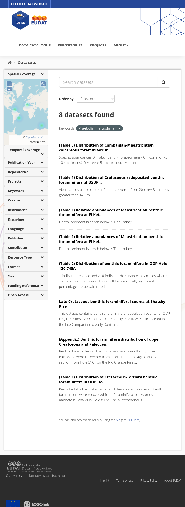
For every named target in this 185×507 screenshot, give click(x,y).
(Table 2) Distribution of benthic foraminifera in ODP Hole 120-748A (113, 266)
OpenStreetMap (36, 137)
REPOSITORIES (70, 45)
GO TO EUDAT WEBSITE (29, 4)
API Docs (133, 420)
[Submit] (164, 82)
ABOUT (121, 45)
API (118, 420)
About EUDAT (172, 480)
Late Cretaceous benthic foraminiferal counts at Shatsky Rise (112, 304)
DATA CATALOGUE (35, 45)
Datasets (26, 62)
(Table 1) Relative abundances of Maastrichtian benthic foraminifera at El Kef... (111, 212)
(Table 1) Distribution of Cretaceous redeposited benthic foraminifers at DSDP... (112, 180)
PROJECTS (98, 45)
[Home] (10, 62)
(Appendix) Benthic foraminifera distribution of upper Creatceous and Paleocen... (109, 342)
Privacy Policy (148, 480)
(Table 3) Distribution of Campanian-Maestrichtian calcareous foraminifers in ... (106, 147)
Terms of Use (124, 480)
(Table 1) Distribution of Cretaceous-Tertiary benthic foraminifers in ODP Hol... (108, 379)
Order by (66, 98)
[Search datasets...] (108, 82)
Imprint (104, 480)
